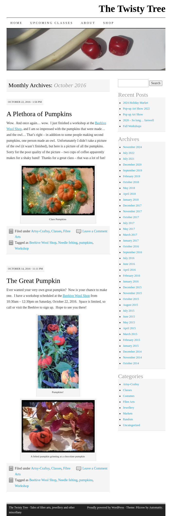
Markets (127, 413)
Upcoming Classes (51, 23)
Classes (56, 231)
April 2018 (129, 194)
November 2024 (132, 147)
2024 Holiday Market (135, 102)
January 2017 (130, 240)
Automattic (155, 507)
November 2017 (132, 211)
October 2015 (131, 299)
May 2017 (129, 229)
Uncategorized (131, 425)
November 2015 (132, 293)
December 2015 (132, 287)
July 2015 (128, 310)
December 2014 (132, 351)
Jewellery (128, 407)
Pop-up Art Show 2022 (136, 108)
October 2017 (131, 217)
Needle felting (68, 242)
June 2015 (129, 316)
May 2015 (129, 322)
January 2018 (130, 199)
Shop (108, 23)
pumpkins (86, 242)
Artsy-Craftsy (40, 231)
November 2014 (132, 357)
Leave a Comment (95, 231)
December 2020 (132, 164)
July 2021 (128, 158)
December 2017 (132, 205)
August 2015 (130, 305)
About (88, 23)
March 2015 (130, 334)
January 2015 (130, 345)
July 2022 (128, 153)
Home (16, 23)
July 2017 (128, 223)
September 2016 (132, 252)
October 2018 (131, 182)
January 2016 (130, 281)
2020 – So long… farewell (138, 120)
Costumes (128, 396)
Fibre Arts (129, 401)
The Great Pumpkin (33, 280)
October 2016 (131, 246)
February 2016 (131, 275)
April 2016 (129, 270)
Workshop (22, 248)
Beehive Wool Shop (42, 242)
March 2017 (130, 234)
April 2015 (129, 328)
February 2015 (131, 340)
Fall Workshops (132, 126)
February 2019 (131, 176)
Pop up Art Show (133, 114)
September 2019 (132, 170)
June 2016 (129, 264)
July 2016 (128, 258)
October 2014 (131, 363)
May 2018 (129, 188)
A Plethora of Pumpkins (39, 114)
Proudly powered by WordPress (105, 507)
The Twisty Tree (132, 8)
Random (128, 419)
